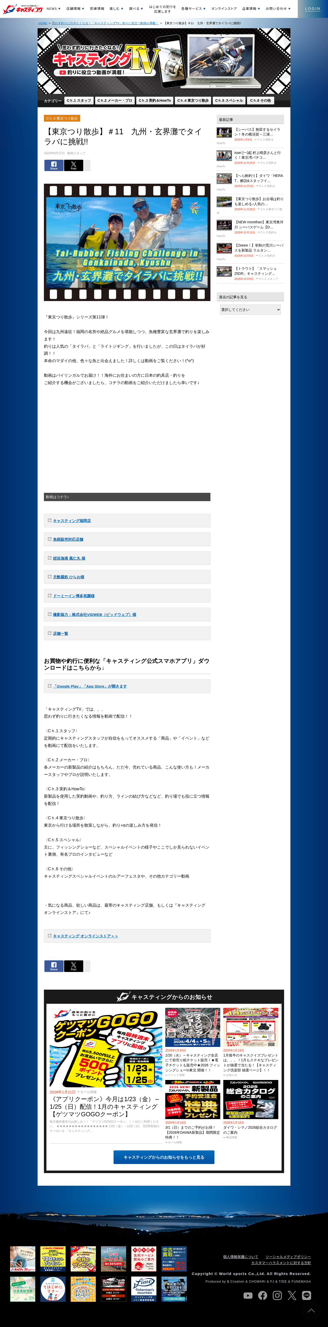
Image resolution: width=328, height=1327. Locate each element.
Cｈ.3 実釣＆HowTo (155, 100)
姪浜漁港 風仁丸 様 (69, 558)
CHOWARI (257, 1281)
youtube (248, 1295)
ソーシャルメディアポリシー (288, 1256)
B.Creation (235, 1281)
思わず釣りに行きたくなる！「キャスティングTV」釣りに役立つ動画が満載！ (105, 23)
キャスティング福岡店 (72, 521)
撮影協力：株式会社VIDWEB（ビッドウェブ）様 (94, 614)
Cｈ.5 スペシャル (229, 100)
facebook (262, 1295)
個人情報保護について (241, 1256)
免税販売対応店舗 (68, 539)
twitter (291, 1295)
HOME (42, 23)
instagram (277, 1295)
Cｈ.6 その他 (260, 100)
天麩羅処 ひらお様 (68, 577)
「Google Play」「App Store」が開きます (90, 686)
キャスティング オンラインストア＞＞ (85, 936)
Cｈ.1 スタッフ (79, 100)
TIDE (283, 1281)
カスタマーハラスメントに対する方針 (281, 1262)
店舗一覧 (60, 633)
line (306, 1295)
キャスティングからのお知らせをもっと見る (164, 1157)
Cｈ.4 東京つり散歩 (193, 100)
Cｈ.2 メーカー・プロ (115, 100)
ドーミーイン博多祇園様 (74, 596)
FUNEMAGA (301, 1281)
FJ (272, 1281)
